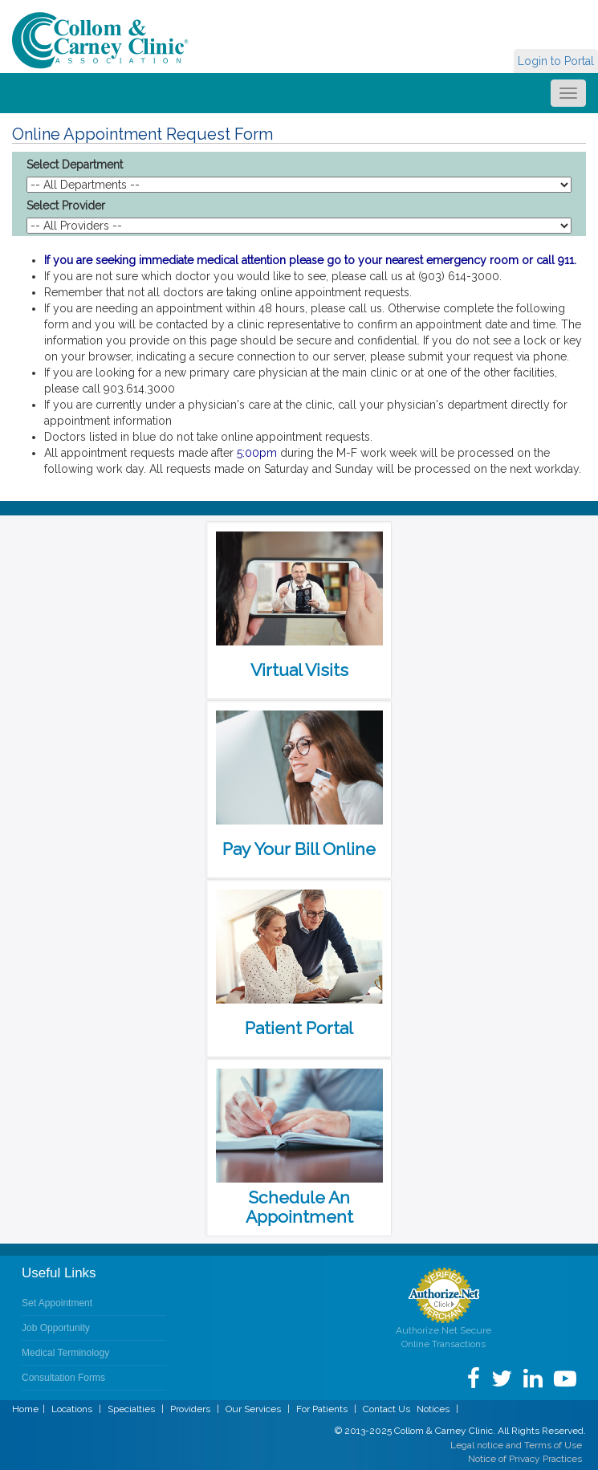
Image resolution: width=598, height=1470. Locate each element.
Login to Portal (556, 61)
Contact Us (386, 1409)
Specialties (131, 1409)
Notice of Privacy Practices (525, 1458)
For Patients (322, 1409)
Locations (71, 1409)
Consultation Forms (63, 1377)
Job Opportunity (56, 1328)
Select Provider (65, 205)
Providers (190, 1409)
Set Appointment (57, 1303)
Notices (433, 1409)
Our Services (253, 1409)
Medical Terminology (65, 1352)
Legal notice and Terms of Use (516, 1445)
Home (25, 1409)
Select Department (74, 164)
